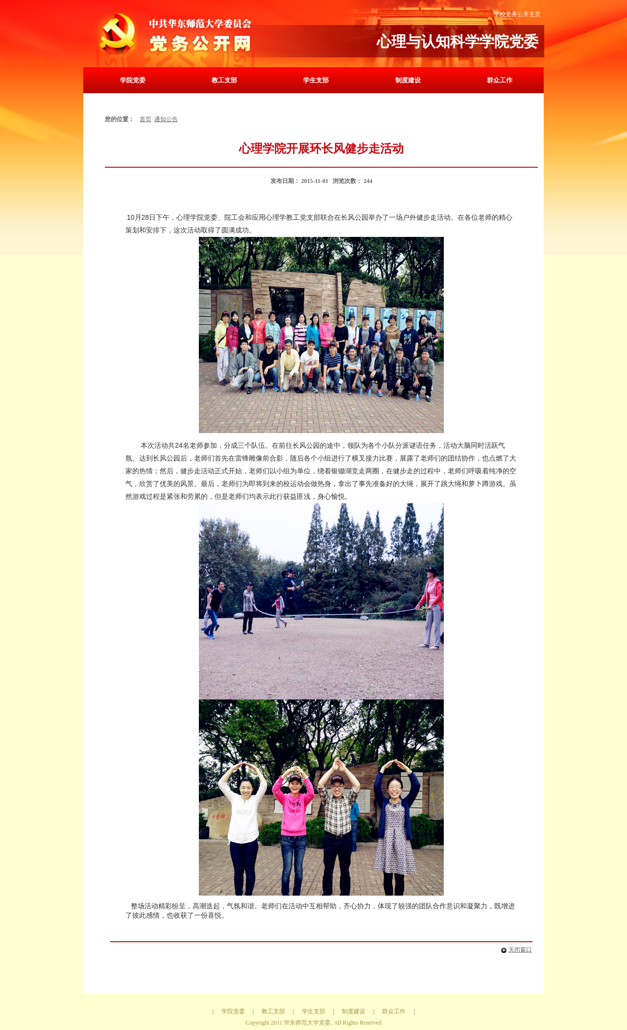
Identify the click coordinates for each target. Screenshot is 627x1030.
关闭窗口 (514, 949)
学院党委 (132, 80)
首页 (145, 119)
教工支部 (224, 80)
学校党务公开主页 (517, 14)
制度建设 (408, 80)
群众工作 (499, 80)
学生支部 (316, 80)
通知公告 (166, 119)
